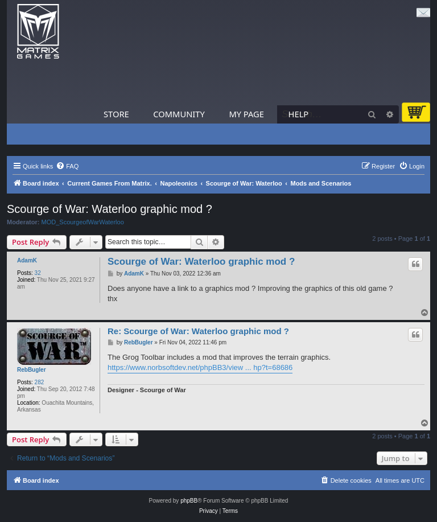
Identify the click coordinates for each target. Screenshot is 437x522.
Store (116, 114)
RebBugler (31, 370)
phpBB (188, 501)
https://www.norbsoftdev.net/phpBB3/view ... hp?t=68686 (200, 367)
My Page (246, 114)
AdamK (27, 260)
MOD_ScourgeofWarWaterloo (83, 222)
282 (39, 382)
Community (178, 114)
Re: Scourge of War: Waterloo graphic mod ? (198, 331)
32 (38, 273)
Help (298, 114)
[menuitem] (67, 166)
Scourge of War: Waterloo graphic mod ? (109, 209)
